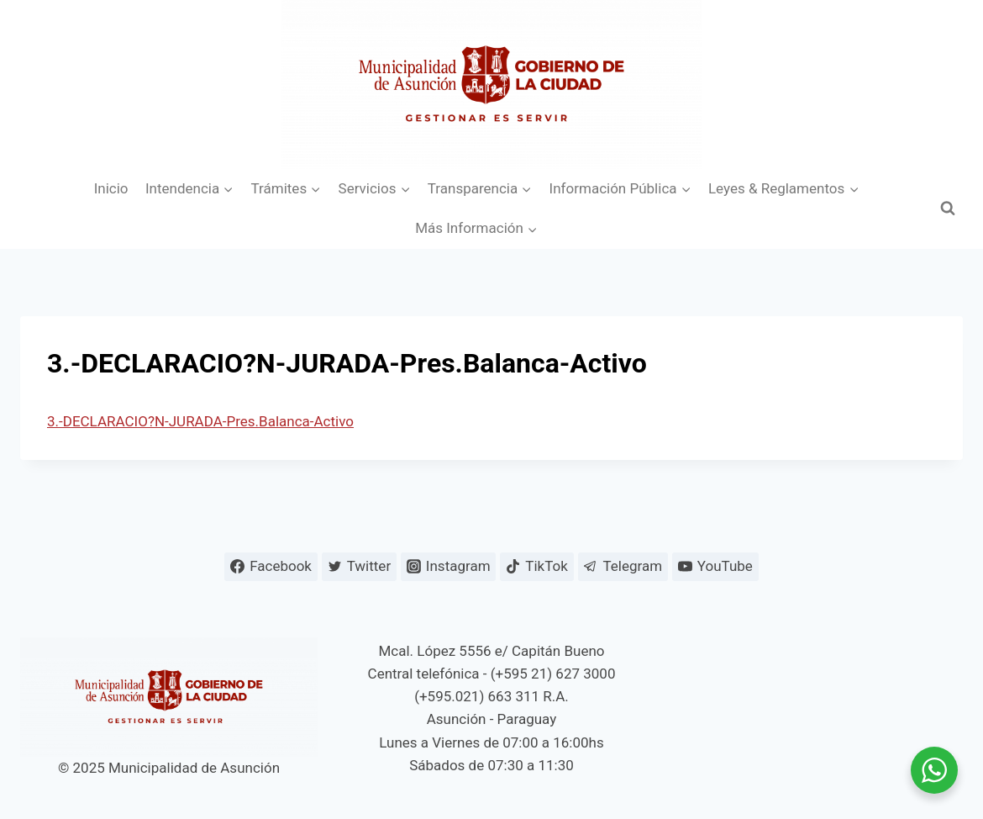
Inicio (111, 188)
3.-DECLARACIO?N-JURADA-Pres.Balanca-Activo (200, 421)
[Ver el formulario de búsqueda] (948, 208)
